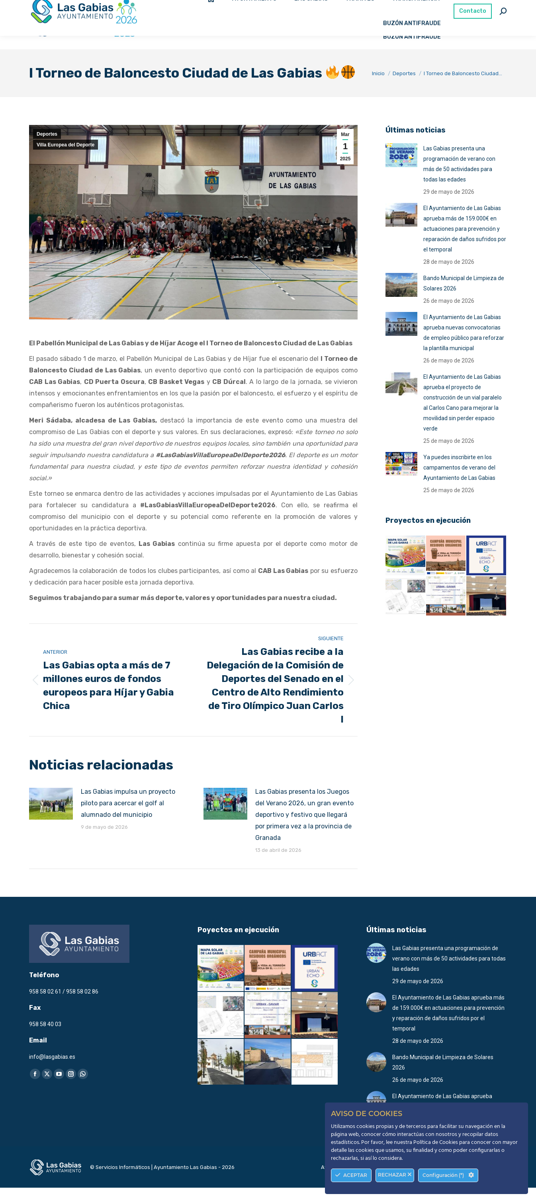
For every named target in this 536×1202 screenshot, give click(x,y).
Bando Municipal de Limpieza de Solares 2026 (463, 297)
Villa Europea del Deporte (65, 159)
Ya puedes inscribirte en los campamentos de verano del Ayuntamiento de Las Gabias (459, 481)
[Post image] (51, 818)
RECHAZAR (395, 1175)
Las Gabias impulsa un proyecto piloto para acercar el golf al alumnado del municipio (128, 817)
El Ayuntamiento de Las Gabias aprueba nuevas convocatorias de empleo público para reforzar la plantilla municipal (463, 347)
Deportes (47, 148)
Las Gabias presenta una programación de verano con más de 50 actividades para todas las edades (459, 178)
